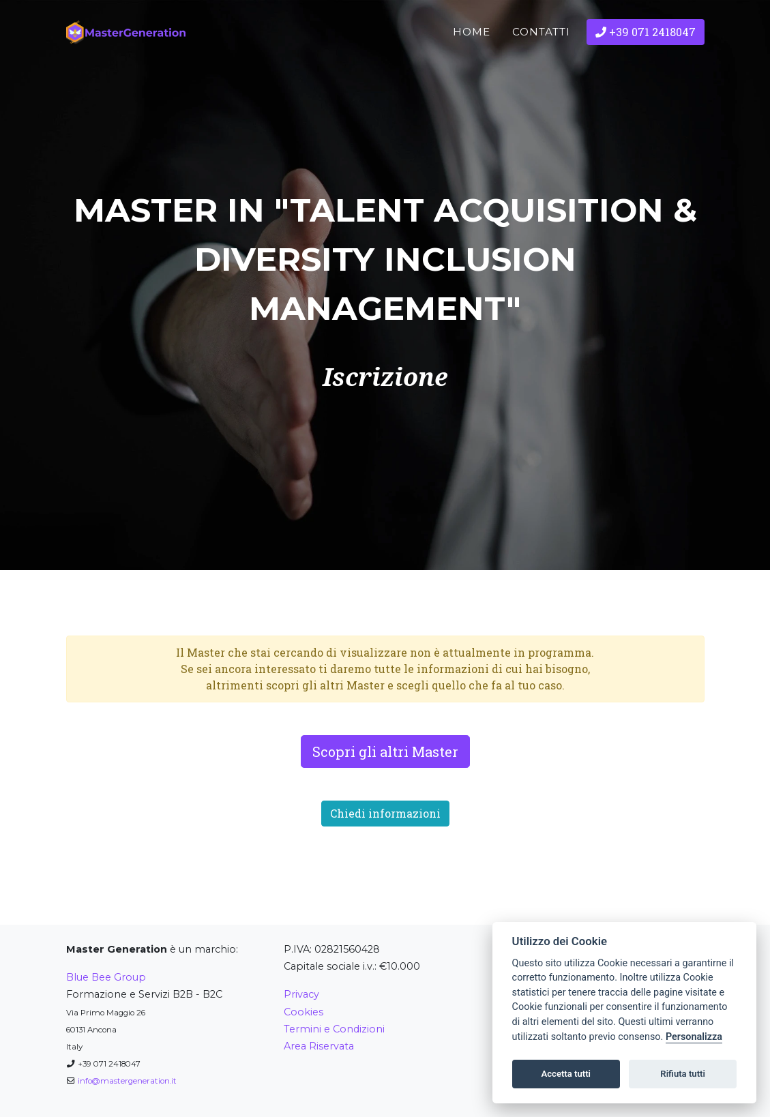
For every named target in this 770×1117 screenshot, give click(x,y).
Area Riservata (319, 1046)
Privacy (301, 994)
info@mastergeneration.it (127, 1081)
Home (471, 53)
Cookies (303, 1012)
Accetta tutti (566, 1074)
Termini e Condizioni (334, 1029)
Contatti (541, 53)
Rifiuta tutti (682, 1074)
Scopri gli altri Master (385, 751)
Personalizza (694, 1037)
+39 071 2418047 (645, 53)
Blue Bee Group (106, 977)
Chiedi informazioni (385, 813)
